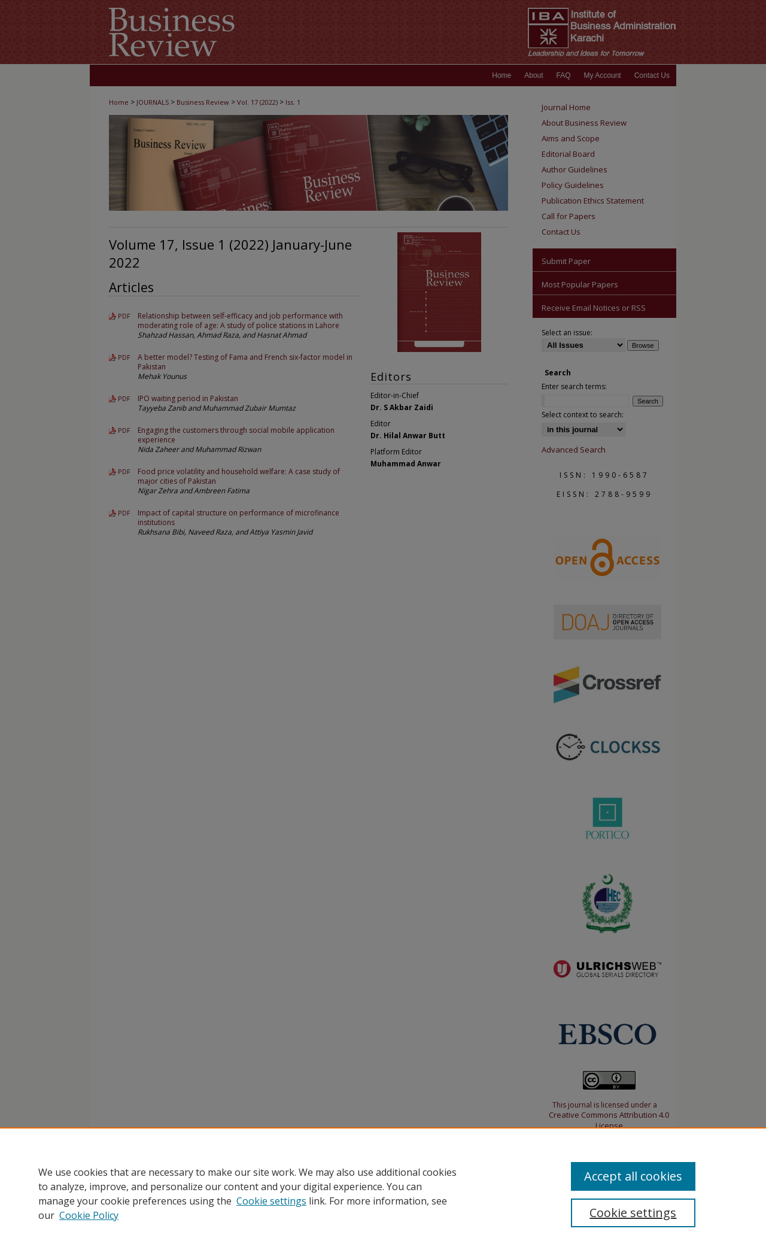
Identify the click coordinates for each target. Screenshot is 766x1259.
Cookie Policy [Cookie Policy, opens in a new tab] (88, 1215)
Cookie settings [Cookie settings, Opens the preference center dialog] (632, 1213)
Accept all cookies (633, 1176)
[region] (383, 1193)
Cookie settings (271, 1201)
